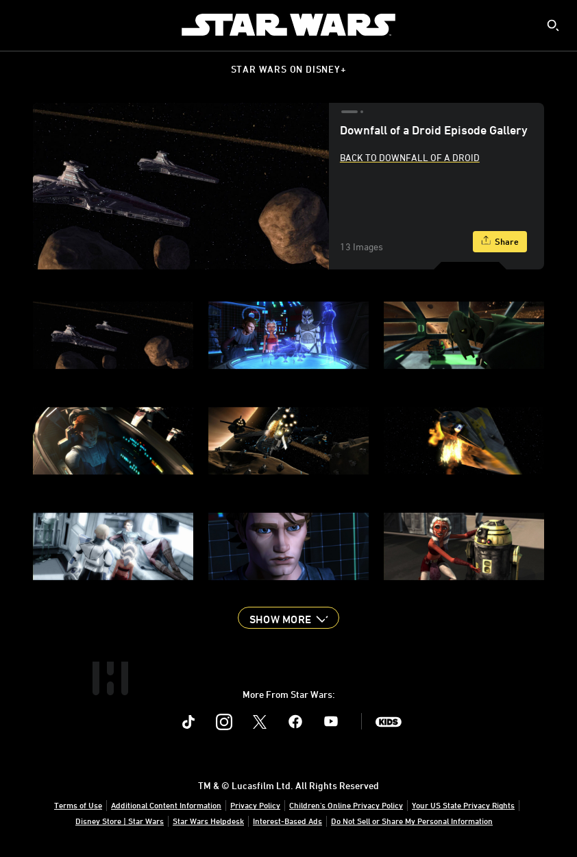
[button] (288, 618)
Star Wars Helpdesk (208, 820)
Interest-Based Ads (287, 820)
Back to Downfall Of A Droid (410, 157)
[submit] (553, 25)
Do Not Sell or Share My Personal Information (412, 820)
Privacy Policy (255, 805)
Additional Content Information (166, 805)
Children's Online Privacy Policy (346, 805)
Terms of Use (78, 805)
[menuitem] (21, 24)
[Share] (500, 241)
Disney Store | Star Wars (119, 820)
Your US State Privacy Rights (463, 805)
